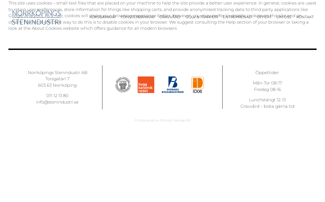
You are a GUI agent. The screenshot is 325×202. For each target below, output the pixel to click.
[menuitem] (105, 19)
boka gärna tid (279, 106)
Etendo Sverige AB (175, 120)
